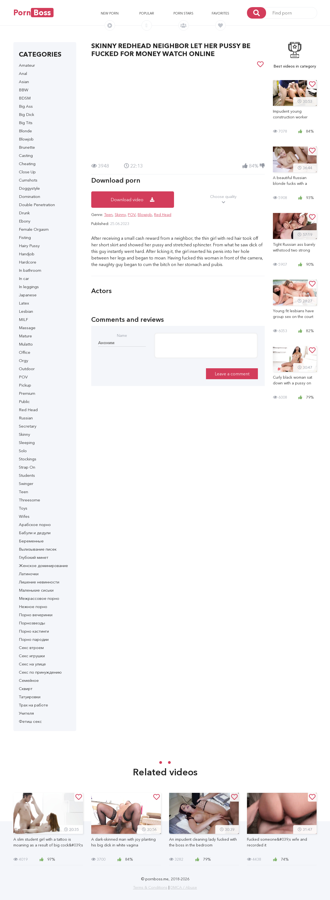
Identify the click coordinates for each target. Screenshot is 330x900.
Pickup (25, 385)
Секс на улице (32, 664)
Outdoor (27, 368)
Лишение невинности (39, 582)
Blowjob (26, 139)
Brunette (27, 147)
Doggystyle (29, 188)
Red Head (28, 409)
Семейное (29, 680)
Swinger (26, 483)
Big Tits (26, 122)
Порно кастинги (34, 631)
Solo (23, 450)
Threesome (29, 499)
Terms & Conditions (150, 887)
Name (122, 335)
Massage (27, 327)
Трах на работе (33, 705)
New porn (110, 13)
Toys (23, 508)
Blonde (25, 130)
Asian (24, 81)
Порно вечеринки (35, 614)
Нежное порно (33, 606)
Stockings (27, 458)
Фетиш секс (30, 721)
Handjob (26, 253)
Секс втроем (31, 647)
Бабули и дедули (35, 532)
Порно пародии (34, 639)
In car (24, 278)
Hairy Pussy (29, 245)
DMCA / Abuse (183, 887)
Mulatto (26, 344)
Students (27, 475)
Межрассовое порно (39, 598)
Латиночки (29, 573)
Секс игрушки (32, 655)
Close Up (27, 171)
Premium (27, 393)
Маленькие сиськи (36, 590)
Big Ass (26, 106)
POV (23, 376)
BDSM (25, 98)
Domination (29, 196)
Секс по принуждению (40, 672)
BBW (23, 89)
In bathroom (30, 270)
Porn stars (183, 13)
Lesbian (26, 311)
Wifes (24, 516)
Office (24, 352)
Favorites (220, 13)
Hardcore (27, 262)
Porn (33, 12)
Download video (132, 199)
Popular (146, 13)
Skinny (24, 434)
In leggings (29, 286)
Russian (26, 417)
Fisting (25, 237)
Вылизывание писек (38, 549)
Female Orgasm (34, 229)
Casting (26, 155)
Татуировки (29, 696)
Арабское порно (35, 524)
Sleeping (27, 442)
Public (24, 401)
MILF (23, 319)
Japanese (28, 294)
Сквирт (26, 688)
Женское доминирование (43, 565)
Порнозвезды (32, 623)
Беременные (31, 540)
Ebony (24, 221)
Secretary (27, 426)
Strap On (27, 467)
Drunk (24, 212)
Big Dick (26, 114)
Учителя (26, 713)
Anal (23, 73)
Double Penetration (37, 204)
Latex (24, 303)
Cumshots (28, 180)
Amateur (27, 65)
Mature (25, 335)
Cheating (27, 163)
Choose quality (223, 199)
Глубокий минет (33, 557)
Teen (23, 491)
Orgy (23, 360)
